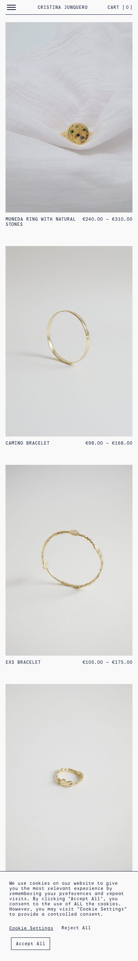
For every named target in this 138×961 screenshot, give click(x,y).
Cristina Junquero (63, 7)
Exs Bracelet (23, 662)
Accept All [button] (30, 943)
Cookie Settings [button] (31, 928)
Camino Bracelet (28, 443)
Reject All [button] (76, 927)
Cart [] (119, 7)
